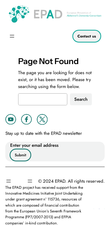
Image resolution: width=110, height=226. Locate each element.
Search (81, 99)
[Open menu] (12, 36)
